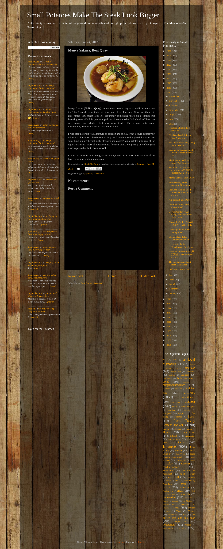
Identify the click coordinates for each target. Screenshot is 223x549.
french (191, 416)
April (172, 279)
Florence (178, 417)
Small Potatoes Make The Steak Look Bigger (93, 15)
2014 (169, 308)
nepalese (191, 477)
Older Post (148, 276)
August (173, 114)
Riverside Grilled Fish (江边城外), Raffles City (181, 223)
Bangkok (185, 374)
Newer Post (75, 276)
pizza (180, 490)
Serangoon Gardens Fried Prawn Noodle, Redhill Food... (181, 153)
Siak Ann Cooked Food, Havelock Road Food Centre (180, 192)
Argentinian (176, 371)
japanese (88, 173)
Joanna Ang (33, 61)
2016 (169, 299)
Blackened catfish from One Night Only (180, 136)
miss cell (173, 477)
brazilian (186, 382)
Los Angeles (181, 460)
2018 (169, 87)
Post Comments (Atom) (92, 283)
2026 (169, 51)
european (167, 413)
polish (193, 491)
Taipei (179, 511)
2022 (169, 69)
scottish (166, 504)
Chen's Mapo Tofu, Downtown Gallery (179, 238)
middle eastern (187, 473)
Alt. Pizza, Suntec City (179, 199)
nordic (168, 481)
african (168, 368)
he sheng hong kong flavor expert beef (42, 248)
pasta (183, 484)
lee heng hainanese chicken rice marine (42, 63)
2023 (169, 64)
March (172, 284)
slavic (174, 504)
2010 (169, 326)
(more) (31, 78)
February (173, 288)
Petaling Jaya (168, 491)
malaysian (185, 463)
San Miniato (187, 501)
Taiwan (191, 511)
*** (174, 360)
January (173, 293)
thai (184, 514)
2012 (169, 317)
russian (175, 501)
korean (178, 450)
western (183, 528)
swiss (168, 511)
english (171, 410)
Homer (167, 432)
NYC (176, 480)
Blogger (141, 542)
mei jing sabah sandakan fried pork (43, 263)
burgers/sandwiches (174, 385)
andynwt (121, 542)
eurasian (187, 410)
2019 (169, 83)
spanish (184, 504)
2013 (169, 312)
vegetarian (169, 524)
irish (189, 439)
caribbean (178, 389)
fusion (166, 429)
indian (173, 435)
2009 (169, 331)
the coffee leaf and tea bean (179, 516)
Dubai (174, 406)
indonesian (190, 436)
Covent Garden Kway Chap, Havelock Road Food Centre (180, 214)
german (177, 429)
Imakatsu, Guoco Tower (180, 269)
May (171, 275)
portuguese (171, 494)
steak (176, 507)
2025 (169, 55)
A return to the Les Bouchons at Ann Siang (181, 245)
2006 (169, 345)
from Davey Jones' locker (179, 423)
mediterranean (171, 467)
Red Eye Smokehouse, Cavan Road (179, 206)
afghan (192, 364)
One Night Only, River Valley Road (179, 230)
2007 (169, 340)
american (190, 367)
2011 (169, 322)
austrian (172, 375)
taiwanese (172, 514)
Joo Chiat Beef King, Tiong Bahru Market (182, 144)
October (173, 105)
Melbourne (168, 470)
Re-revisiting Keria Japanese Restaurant (179, 183)
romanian (188, 498)
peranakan (184, 487)
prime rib (185, 494)
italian (181, 442)
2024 (169, 60)
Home (112, 276)
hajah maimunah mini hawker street (42, 111)
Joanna (31, 308)
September (174, 110)
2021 (169, 74)
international (174, 439)
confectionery (187, 397)
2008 (169, 335)
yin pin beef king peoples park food (42, 294)
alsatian (178, 368)
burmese (166, 388)
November (174, 101)
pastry (166, 487)
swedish (191, 508)
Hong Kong (188, 432)
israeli (165, 442)
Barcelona (167, 378)
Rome (165, 501)
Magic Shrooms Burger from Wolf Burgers (180, 161)
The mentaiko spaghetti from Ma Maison (180, 263)
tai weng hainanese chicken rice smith (41, 87)
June (171, 123)
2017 (169, 92)
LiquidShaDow (35, 85)
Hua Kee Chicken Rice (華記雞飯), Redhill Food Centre (181, 254)
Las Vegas (180, 454)
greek (189, 429)
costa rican (175, 402)
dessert (190, 401)
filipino (181, 413)
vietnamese (168, 528)
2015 (169, 303)
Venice (188, 525)
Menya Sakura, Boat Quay (181, 177)
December (174, 96)
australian (190, 371)
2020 (169, 78)
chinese (189, 392)
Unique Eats (180, 521)
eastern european (187, 406)
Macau (192, 460)
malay (169, 463)
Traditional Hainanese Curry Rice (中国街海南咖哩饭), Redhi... (181, 170)
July (171, 119)
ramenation (99, 173)
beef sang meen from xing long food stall (44, 217)
